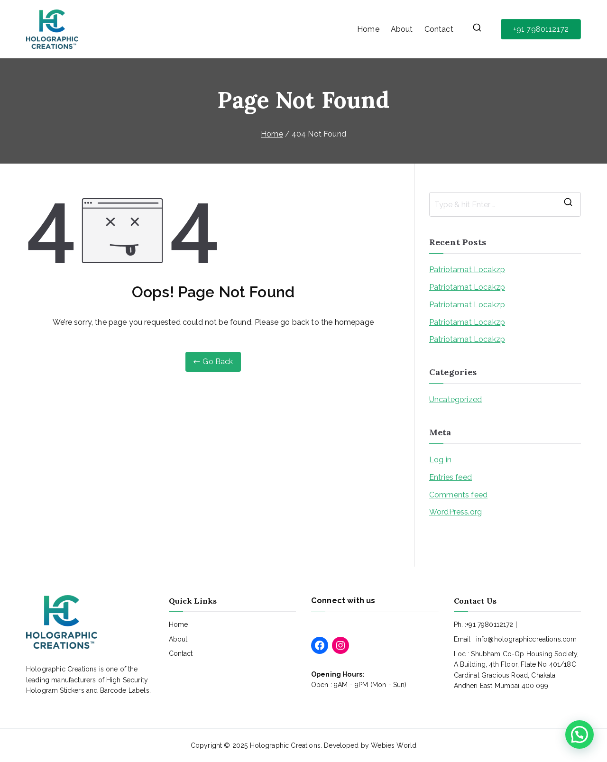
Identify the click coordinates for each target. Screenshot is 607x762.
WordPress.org (455, 511)
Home (368, 29)
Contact (438, 29)
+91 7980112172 (541, 29)
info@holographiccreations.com (526, 639)
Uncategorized (455, 399)
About (402, 29)
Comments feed (458, 494)
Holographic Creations (285, 745)
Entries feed (450, 477)
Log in (440, 459)
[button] (579, 734)
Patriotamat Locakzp (467, 269)
